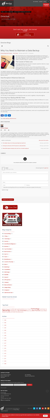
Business (6, 246)
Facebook (37, 408)
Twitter (34, 408)
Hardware (41, 310)
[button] (48, 46)
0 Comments (31, 53)
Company (6, 282)
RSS (48, 408)
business (22, 309)
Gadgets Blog (7, 287)
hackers (22, 311)
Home (2, 11)
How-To (6, 254)
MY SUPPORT (35, 1)
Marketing (6, 266)
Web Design (7, 272)
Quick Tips (10, 309)
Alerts (5, 264)
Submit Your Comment (8, 199)
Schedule (27, 33)
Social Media (7, 269)
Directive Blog (3, 53)
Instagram (6, 290)
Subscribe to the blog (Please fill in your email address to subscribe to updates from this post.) (22, 187)
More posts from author (43, 140)
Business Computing (6, 312)
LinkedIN (40, 408)
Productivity (12, 310)
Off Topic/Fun (7, 279)
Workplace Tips (44, 309)
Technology (7, 238)
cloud (11, 311)
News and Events (8, 284)
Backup (7, 118)
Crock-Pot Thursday (8, 261)
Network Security (29, 310)
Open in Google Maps (5, 400)
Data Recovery (13, 118)
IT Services (29, 309)
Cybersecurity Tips (8, 292)
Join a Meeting (28, 374)
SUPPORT (41, 1)
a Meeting (46, 5)
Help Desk (3, 377)
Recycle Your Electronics (30, 376)
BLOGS (6, 11)
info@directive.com (7, 393)
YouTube (43, 408)
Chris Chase (11, 11)
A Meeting (27, 35)
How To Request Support (6, 374)
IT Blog (5, 236)
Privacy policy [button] (5, 416)
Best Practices (9, 53)
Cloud (5, 256)
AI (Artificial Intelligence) (9, 243)
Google (15, 309)
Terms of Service (4, 410)
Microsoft (40, 309)
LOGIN (44, 1)
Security (6, 241)
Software (45, 310)
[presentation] (12, 193)
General (6, 277)
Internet (25, 309)
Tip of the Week (7, 249)
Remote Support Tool (5, 376)
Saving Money (18, 309)
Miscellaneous (7, 259)
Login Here (46, 168)
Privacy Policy (16, 409)
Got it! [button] (45, 415)
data (4, 118)
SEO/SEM (6, 274)
